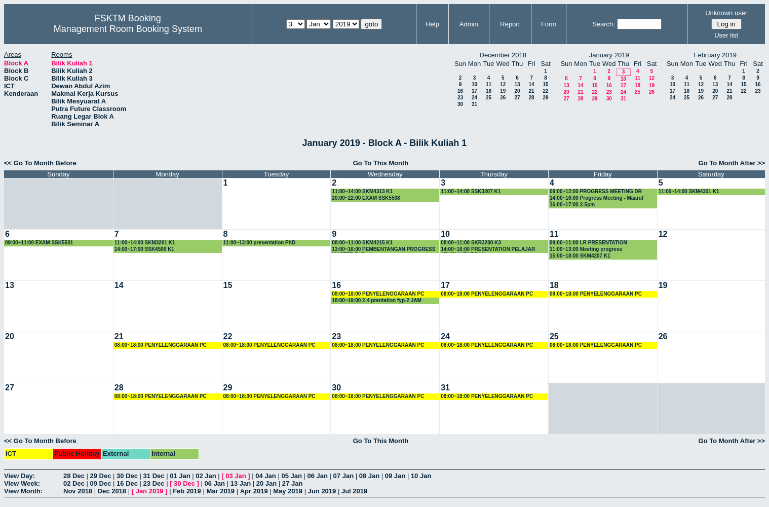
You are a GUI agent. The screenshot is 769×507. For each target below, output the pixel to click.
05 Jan (291, 476)
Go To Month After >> (732, 163)
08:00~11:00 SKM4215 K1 (362, 242)
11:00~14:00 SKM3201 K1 (144, 242)
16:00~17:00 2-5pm (572, 204)
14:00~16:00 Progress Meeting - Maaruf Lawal (596, 198)
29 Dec (100, 476)
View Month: (23, 491)
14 (531, 84)
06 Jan (317, 476)
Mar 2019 (220, 491)
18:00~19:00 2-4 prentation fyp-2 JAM (376, 300)
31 (474, 104)
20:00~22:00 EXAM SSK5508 (366, 198)
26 (503, 97)
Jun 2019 (322, 491)
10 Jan (421, 476)
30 (460, 104)
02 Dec (74, 483)
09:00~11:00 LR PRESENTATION (588, 242)
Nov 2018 (77, 491)
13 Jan (240, 483)
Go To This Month (381, 163)
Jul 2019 (354, 491)
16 (460, 91)
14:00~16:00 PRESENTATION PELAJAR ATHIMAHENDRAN (488, 249)
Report (510, 24)
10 (474, 84)
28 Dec (74, 476)
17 (474, 91)
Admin (468, 24)
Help (432, 24)
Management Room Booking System (128, 29)
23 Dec (154, 483)
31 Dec (154, 476)
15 (545, 84)
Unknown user (726, 13)
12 (503, 84)
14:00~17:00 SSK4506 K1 (144, 249)
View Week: (22, 483)
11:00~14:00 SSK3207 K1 (471, 191)
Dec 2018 (112, 491)
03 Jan (235, 476)
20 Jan (266, 483)
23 (460, 97)
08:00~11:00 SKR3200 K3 (471, 242)
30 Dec (127, 476)
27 (517, 97)
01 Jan (180, 476)
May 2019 (287, 491)
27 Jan (292, 483)
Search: (603, 24)
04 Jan (265, 476)
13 (517, 84)
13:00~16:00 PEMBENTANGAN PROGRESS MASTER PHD (383, 249)
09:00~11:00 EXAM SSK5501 (39, 242)
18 (488, 91)
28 (531, 97)
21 (531, 91)
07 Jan (343, 476)
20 (517, 91)
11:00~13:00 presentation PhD (259, 242)
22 (545, 91)
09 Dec (100, 483)
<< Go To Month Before (40, 163)
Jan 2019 (150, 491)
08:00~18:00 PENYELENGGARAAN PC (378, 294)
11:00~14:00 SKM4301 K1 (689, 191)
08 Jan (369, 476)
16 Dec (127, 483)
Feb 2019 (187, 491)
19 (503, 91)
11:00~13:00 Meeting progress (586, 249)
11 (488, 84)
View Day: (19, 476)
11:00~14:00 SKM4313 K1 (362, 191)
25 (488, 97)
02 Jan (206, 476)
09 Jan (395, 476)
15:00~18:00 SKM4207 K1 (580, 256)
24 (474, 97)
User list (726, 35)
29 (545, 97)
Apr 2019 (254, 491)
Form (548, 24)
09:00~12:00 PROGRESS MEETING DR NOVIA (596, 192)
